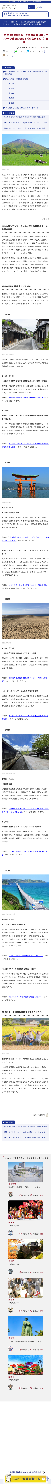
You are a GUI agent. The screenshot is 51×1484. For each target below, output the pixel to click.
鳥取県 (11, 93)
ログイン (31, 7)
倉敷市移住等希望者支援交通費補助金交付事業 (27, 397)
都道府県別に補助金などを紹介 (17, 79)
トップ (5, 22)
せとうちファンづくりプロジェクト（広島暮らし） (28, 585)
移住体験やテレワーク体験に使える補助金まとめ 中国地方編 (26, 72)
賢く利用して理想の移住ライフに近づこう (22, 108)
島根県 (11, 98)
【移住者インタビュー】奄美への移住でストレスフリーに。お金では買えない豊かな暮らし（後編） (26, 122)
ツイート (7, 51)
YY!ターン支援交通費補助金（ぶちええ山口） (26, 955)
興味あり (45, 47)
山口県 (11, 103)
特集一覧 (14, 22)
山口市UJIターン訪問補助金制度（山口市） (25, 997)
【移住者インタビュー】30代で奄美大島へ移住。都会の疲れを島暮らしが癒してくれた (26, 128)
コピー (6, 55)
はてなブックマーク (35, 51)
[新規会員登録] (26, 1483)
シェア (18, 51)
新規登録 (39, 7)
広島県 (11, 88)
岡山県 (11, 83)
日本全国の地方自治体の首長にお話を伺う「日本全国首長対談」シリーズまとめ (26, 117)
